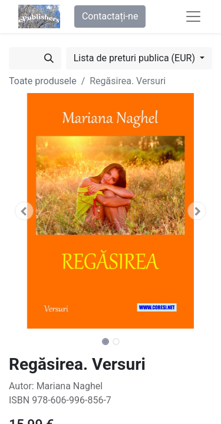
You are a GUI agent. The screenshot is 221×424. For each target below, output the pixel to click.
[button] (24, 210)
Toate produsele (43, 81)
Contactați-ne (110, 16)
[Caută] (49, 58)
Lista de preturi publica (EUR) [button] (135, 58)
